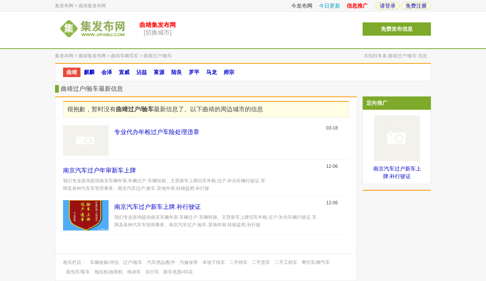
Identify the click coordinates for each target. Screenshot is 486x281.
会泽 (106, 72)
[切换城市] (158, 32)
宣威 (124, 72)
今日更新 (329, 6)
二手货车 (261, 262)
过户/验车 (132, 262)
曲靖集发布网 (92, 5)
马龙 (211, 72)
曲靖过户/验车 (158, 55)
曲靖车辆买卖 (124, 55)
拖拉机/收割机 (109, 272)
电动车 (134, 272)
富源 (159, 72)
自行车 (152, 272)
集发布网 (64, 5)
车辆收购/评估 (104, 262)
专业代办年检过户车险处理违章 (156, 132)
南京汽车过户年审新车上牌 (99, 170)
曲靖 (71, 72)
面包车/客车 (78, 272)
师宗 (229, 72)
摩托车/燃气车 (315, 262)
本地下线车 (213, 262)
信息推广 (357, 6)
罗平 (194, 72)
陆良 (176, 72)
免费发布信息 (397, 29)
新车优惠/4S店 (178, 272)
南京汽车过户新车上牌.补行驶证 (157, 207)
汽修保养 (189, 262)
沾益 (141, 72)
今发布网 (301, 6)
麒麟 (89, 72)
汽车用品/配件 (161, 262)
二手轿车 (238, 262)
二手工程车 (286, 262)
